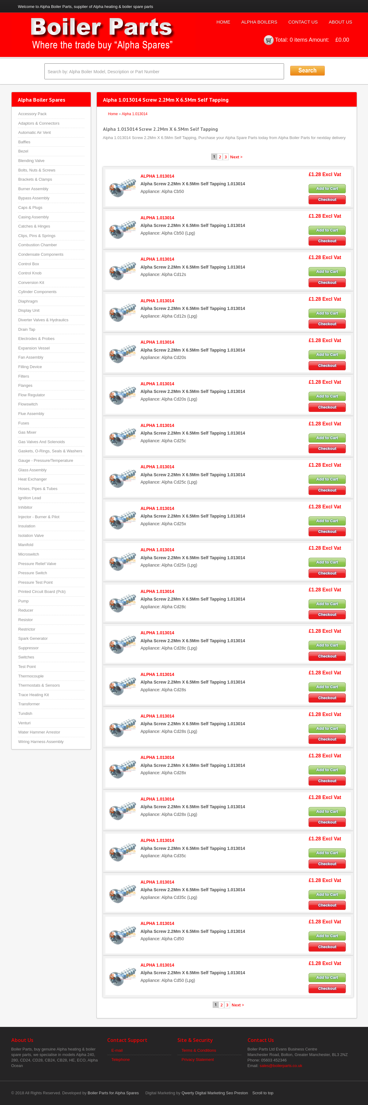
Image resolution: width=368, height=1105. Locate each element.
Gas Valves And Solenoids (41, 441)
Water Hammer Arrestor (39, 732)
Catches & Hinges (34, 226)
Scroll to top (263, 1093)
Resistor (25, 619)
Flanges (25, 385)
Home (223, 22)
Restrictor (27, 629)
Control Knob (30, 273)
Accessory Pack (32, 113)
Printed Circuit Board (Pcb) (42, 591)
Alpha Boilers (259, 22)
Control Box (28, 264)
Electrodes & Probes (36, 338)
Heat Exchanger (32, 479)
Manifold (25, 544)
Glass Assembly (32, 470)
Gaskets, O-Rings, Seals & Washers (50, 451)
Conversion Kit (31, 282)
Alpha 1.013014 (134, 114)
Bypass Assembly (34, 198)
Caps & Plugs (30, 207)
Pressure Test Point (35, 582)
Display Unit (29, 310)
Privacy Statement (198, 1059)
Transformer (29, 704)
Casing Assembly (33, 217)
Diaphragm (28, 301)
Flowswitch (28, 404)
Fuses (23, 423)
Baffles (24, 142)
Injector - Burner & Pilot (38, 517)
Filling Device (30, 366)
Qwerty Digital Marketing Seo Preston (214, 1093)
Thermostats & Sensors (39, 685)
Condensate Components (40, 254)
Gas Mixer (27, 432)
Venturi (24, 723)
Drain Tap (26, 329)
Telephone (121, 1059)
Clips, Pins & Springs (36, 235)
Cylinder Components (37, 291)
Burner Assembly (33, 189)
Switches (26, 657)
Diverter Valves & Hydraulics (43, 320)
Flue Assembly (31, 413)
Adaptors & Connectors (38, 123)
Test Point (27, 666)
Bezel (23, 151)
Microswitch (28, 554)
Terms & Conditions (199, 1050)
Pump (23, 601)
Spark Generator (33, 638)
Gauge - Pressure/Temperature (45, 460)
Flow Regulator (31, 395)
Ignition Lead (29, 498)
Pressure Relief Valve (37, 563)
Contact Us (303, 22)
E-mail (117, 1050)
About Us (340, 22)
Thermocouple (31, 676)
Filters (23, 376)
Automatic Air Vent (34, 132)
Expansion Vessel (34, 348)
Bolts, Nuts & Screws (36, 170)
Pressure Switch (32, 573)
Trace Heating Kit (33, 694)
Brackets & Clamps (35, 179)
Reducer (25, 610)
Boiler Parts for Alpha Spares (113, 1093)
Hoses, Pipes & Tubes (38, 488)
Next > (236, 157)
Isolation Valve (31, 535)
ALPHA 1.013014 (157, 176)
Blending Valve (31, 160)
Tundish (25, 713)
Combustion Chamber (37, 245)
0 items (298, 40)
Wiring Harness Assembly (41, 741)
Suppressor (28, 648)
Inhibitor (25, 507)
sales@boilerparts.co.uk (281, 1065)
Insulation (27, 526)
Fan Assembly (31, 357)
